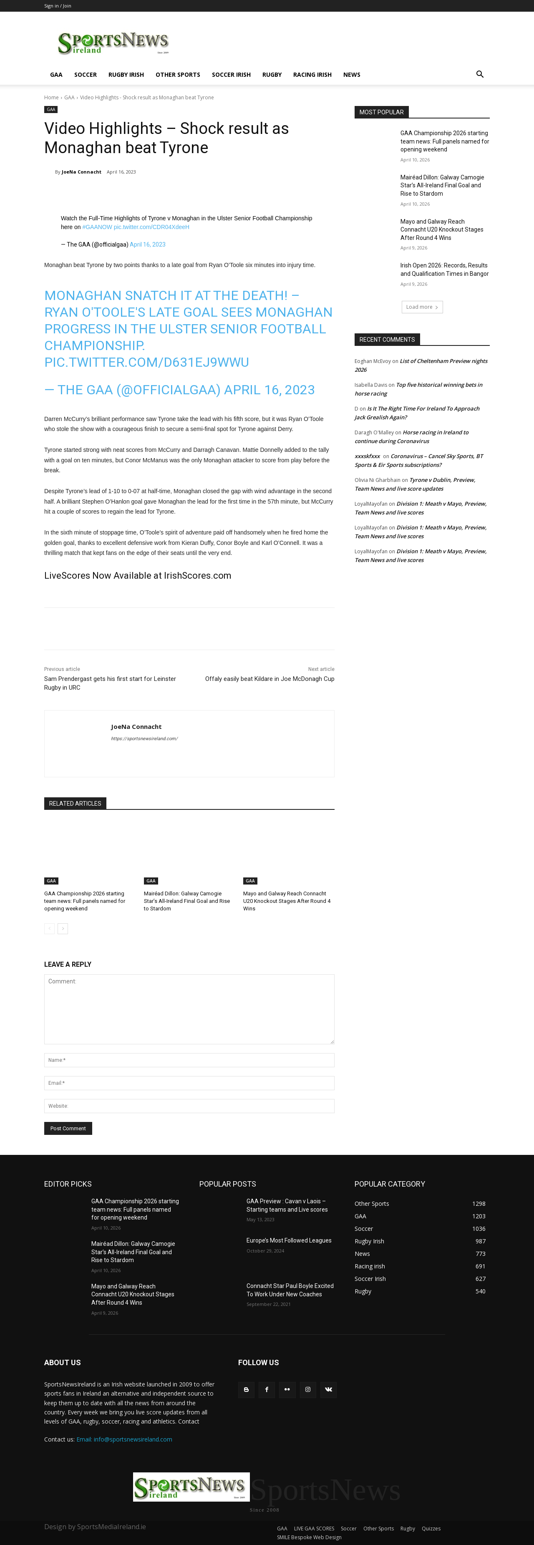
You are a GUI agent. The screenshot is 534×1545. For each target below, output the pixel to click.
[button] (480, 75)
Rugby (272, 74)
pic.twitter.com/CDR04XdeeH (151, 227)
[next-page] (63, 928)
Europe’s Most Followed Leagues (289, 1240)
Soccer (85, 74)
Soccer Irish (231, 74)
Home (51, 97)
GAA (56, 74)
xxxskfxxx (367, 456)
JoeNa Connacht (81, 172)
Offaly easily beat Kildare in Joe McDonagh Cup (270, 679)
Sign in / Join (57, 6)
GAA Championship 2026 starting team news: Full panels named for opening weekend (84, 901)
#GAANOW (97, 227)
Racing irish (312, 74)
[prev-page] (49, 928)
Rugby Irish (126, 74)
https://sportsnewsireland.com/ (144, 738)
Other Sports (178, 74)
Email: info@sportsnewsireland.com (124, 1439)
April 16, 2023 (148, 244)
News (351, 74)
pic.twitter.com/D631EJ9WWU (146, 362)
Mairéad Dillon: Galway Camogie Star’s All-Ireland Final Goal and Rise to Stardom (187, 901)
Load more (422, 306)
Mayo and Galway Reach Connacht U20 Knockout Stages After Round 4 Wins (286, 901)
